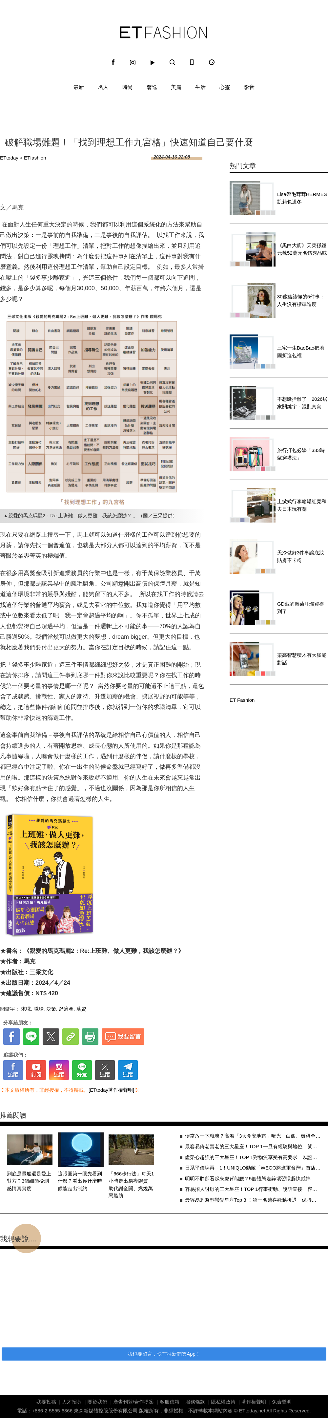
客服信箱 (169, 1402)
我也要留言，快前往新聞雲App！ (164, 1354)
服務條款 (195, 1402)
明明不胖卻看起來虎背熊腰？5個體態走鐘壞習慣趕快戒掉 (248, 1178)
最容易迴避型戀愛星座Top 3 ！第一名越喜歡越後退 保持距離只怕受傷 (253, 1200)
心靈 (224, 87)
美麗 (176, 87)
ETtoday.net (252, 1410)
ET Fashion (163, 32)
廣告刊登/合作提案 (133, 1402)
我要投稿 (46, 1402)
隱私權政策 (223, 1402)
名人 (103, 87)
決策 (51, 1009)
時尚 (127, 87)
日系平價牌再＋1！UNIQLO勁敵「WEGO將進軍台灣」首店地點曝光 (253, 1168)
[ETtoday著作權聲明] (111, 1090)
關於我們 (97, 1402)
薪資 (81, 1009)
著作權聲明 (253, 1402)
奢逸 (152, 87)
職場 (39, 1009)
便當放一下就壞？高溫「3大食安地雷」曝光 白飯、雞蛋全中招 (253, 1136)
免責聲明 (282, 1402)
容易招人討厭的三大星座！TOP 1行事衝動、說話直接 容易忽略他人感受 (253, 1189)
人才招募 (72, 1402)
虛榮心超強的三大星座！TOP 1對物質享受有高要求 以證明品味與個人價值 (253, 1157)
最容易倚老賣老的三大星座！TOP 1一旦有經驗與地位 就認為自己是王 (253, 1146)
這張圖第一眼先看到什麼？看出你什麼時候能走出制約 (80, 1181)
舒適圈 (66, 1009)
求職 (26, 1009)
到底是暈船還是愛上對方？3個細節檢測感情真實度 (29, 1181)
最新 (78, 87)
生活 (200, 87)
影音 (249, 87)
